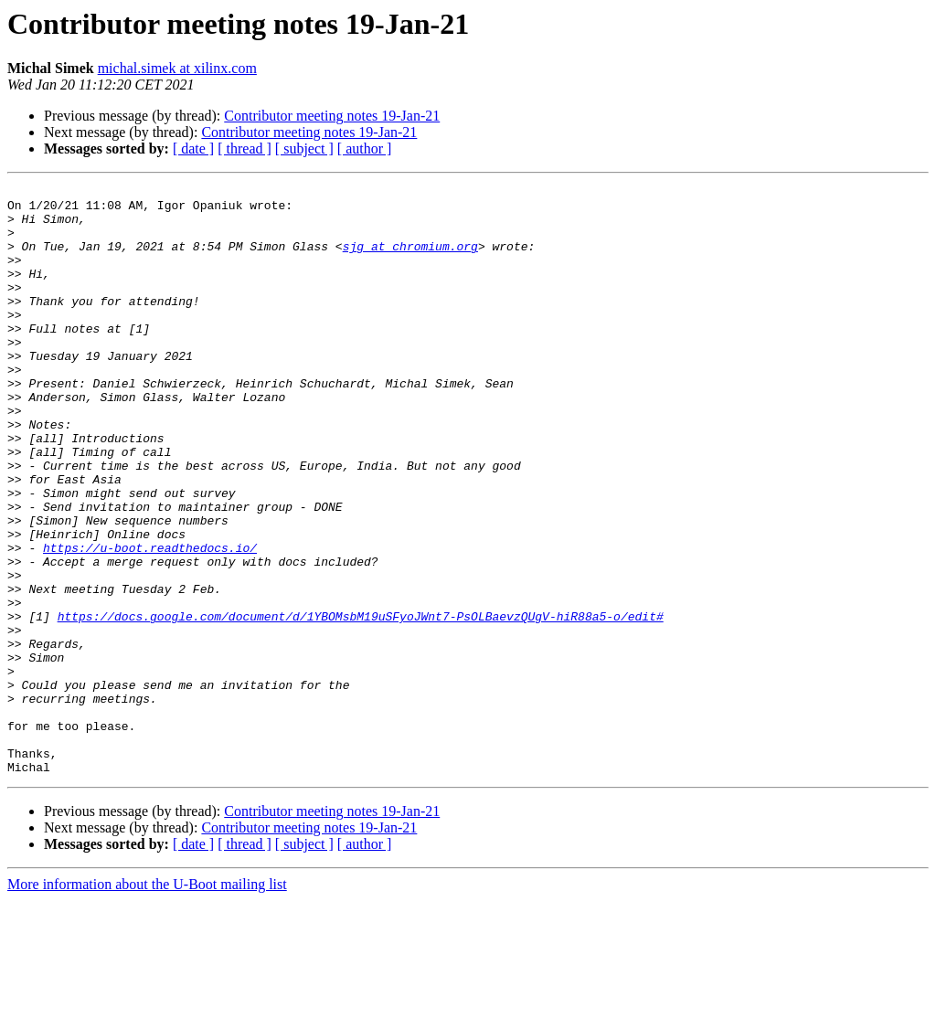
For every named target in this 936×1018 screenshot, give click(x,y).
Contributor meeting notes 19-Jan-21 (332, 115)
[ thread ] (244, 148)
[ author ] (364, 148)
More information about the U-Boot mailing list (147, 1002)
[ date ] (193, 148)
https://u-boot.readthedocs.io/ (150, 621)
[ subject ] (304, 148)
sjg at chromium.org (410, 259)
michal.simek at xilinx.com (177, 68)
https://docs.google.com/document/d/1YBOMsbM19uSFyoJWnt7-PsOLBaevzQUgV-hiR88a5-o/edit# (361, 703)
